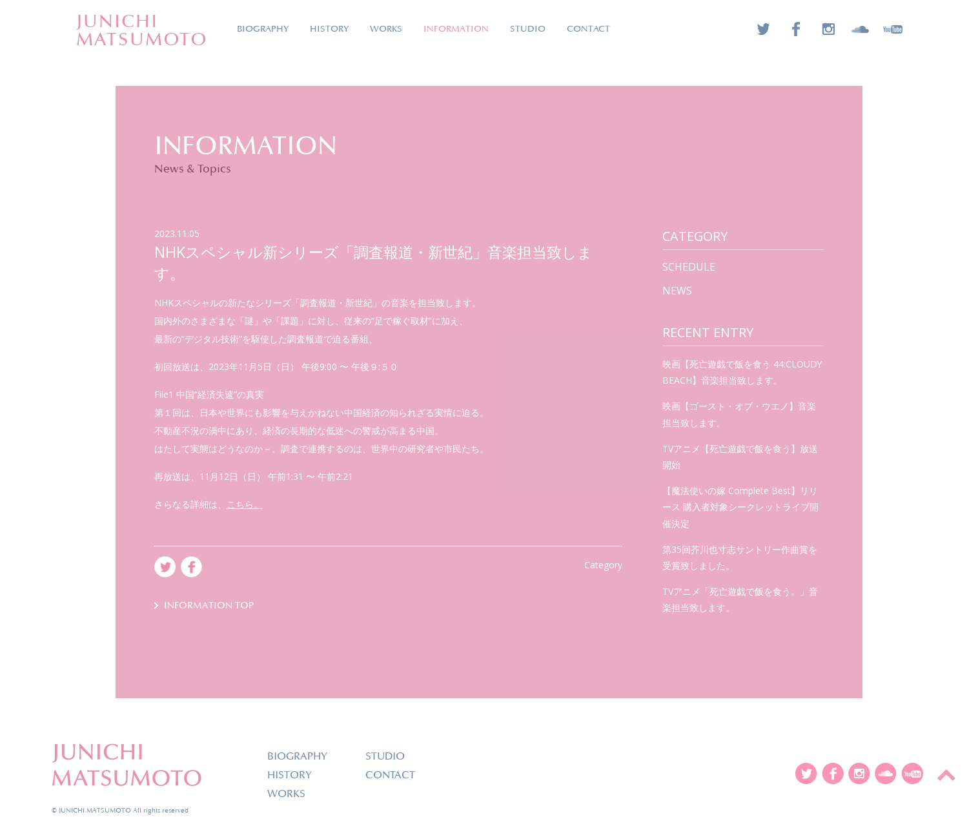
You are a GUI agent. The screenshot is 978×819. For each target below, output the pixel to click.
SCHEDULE (688, 267)
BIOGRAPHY (263, 28)
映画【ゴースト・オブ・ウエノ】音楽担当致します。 (739, 414)
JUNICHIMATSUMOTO (142, 30)
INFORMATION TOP (209, 605)
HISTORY (329, 28)
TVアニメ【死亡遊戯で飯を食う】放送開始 (740, 456)
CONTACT (588, 28)
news (677, 291)
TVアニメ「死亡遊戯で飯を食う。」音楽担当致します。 (740, 599)
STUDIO (527, 28)
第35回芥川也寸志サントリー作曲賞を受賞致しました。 (739, 557)
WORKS (386, 28)
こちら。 (245, 504)
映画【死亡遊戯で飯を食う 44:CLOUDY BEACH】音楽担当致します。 (742, 372)
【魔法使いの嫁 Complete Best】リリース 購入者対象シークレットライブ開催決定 (740, 506)
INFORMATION (456, 28)
